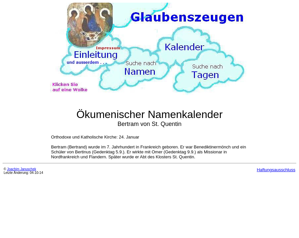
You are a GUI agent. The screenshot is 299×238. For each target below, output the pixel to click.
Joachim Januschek (21, 169)
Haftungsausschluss (276, 169)
